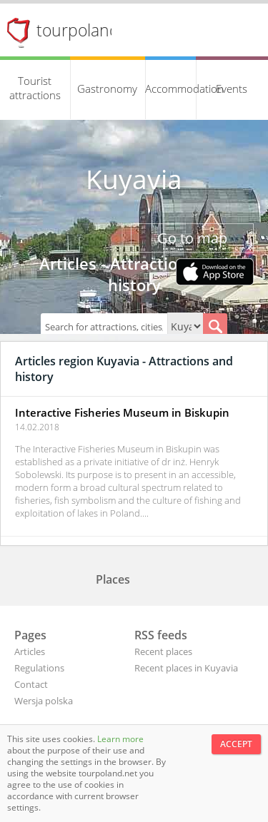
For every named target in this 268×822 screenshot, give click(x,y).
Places (113, 579)
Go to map (192, 238)
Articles (29, 651)
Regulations (39, 667)
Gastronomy (107, 88)
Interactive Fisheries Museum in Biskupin (122, 412)
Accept (236, 744)
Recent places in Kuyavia (186, 667)
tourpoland (77, 30)
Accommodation (171, 88)
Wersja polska (43, 700)
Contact (31, 684)
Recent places (163, 651)
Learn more (120, 739)
